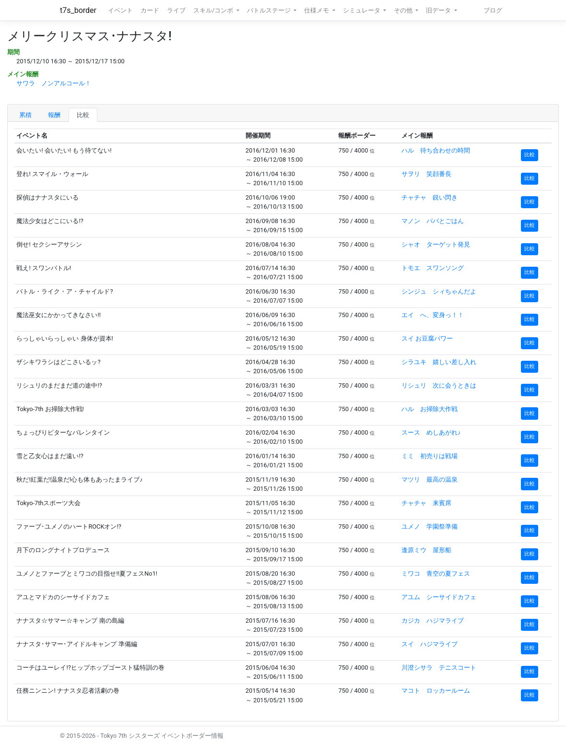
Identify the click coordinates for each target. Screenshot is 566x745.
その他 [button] (404, 10)
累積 (25, 114)
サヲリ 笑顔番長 (426, 173)
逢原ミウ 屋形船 (426, 550)
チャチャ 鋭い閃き (429, 197)
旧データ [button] (439, 10)
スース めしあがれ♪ (430, 432)
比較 (83, 114)
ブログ (492, 10)
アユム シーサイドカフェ (438, 597)
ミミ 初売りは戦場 (429, 456)
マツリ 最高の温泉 (429, 479)
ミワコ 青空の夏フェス (435, 573)
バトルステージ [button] (269, 10)
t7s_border (78, 10)
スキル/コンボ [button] (214, 10)
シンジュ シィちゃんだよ (438, 291)
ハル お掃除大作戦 (429, 409)
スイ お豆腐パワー (427, 338)
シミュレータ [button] (362, 10)
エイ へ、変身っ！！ (432, 315)
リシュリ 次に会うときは (438, 385)
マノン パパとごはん (432, 221)
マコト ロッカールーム (435, 690)
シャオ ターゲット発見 (435, 244)
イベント (120, 10)
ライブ (176, 10)
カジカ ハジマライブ (432, 620)
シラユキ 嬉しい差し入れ (438, 362)
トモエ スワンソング (432, 268)
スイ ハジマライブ (429, 644)
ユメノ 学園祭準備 (429, 526)
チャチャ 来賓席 (426, 503)
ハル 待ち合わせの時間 (435, 150)
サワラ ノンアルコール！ (53, 83)
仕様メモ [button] (317, 10)
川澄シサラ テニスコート (438, 667)
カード (150, 10)
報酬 (54, 114)
